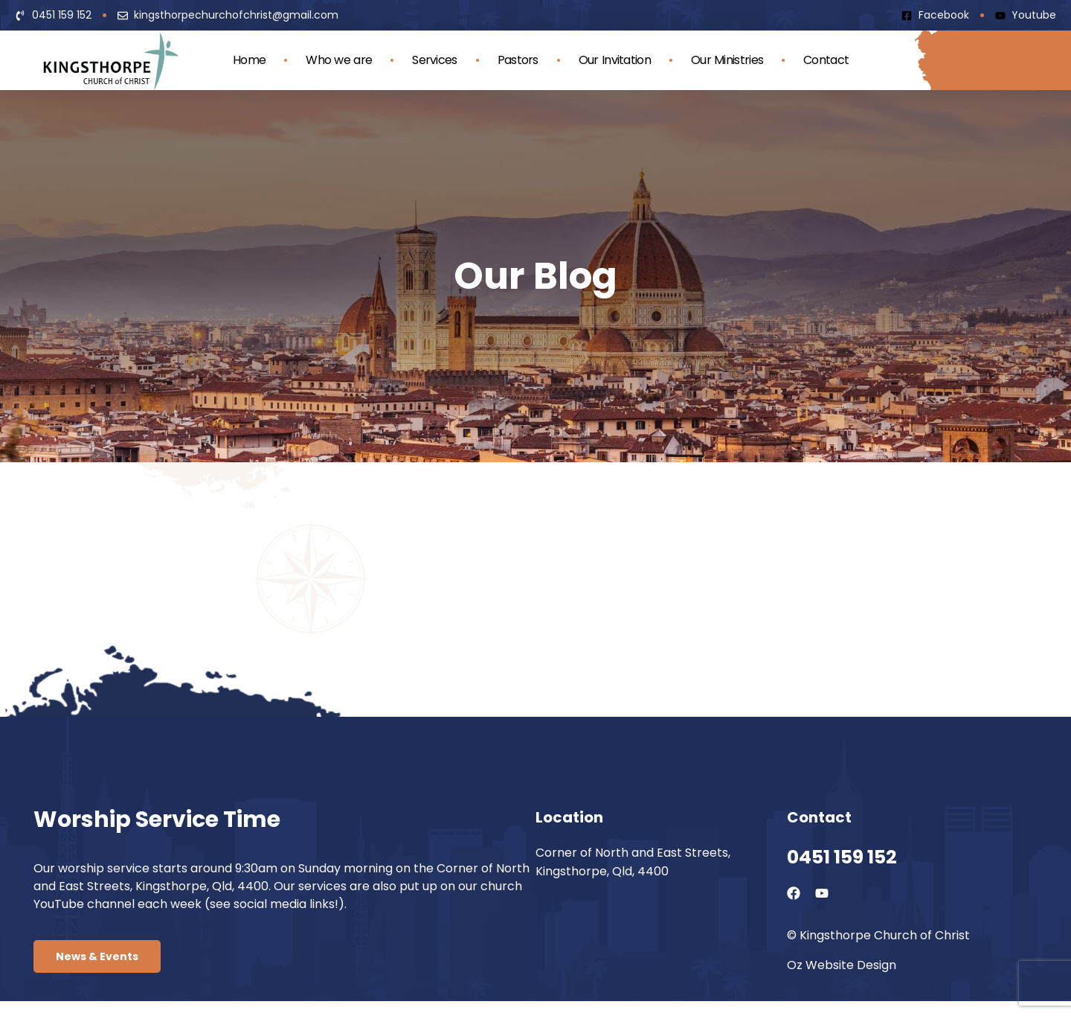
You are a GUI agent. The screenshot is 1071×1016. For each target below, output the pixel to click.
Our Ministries (727, 60)
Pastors (518, 60)
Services (434, 60)
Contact (826, 60)
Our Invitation (615, 60)
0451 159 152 (842, 857)
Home (249, 60)
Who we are (339, 60)
